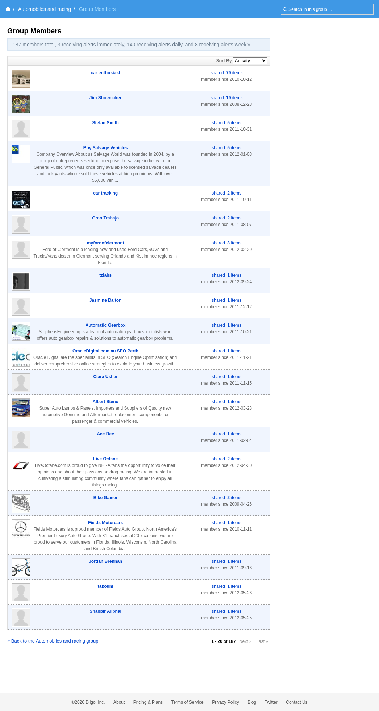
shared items (226, 72)
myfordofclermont (105, 243)
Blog (251, 702)
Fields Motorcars (105, 522)
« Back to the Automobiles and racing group (53, 641)
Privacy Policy (225, 702)
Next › (245, 641)
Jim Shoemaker (105, 97)
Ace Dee (105, 433)
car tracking (105, 193)
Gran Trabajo (105, 218)
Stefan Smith (105, 122)
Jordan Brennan (105, 561)
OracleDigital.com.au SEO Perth (105, 351)
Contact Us (296, 702)
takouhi (105, 586)
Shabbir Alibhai (105, 611)
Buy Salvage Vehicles (105, 147)
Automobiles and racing (44, 9)
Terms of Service (187, 702)
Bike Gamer (105, 497)
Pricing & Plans (148, 702)
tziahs (105, 275)
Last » (262, 641)
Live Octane (105, 458)
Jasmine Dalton (105, 300)
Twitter (271, 702)
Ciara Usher (105, 376)
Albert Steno (105, 401)
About (119, 702)
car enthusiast (105, 72)
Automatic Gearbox (106, 325)
